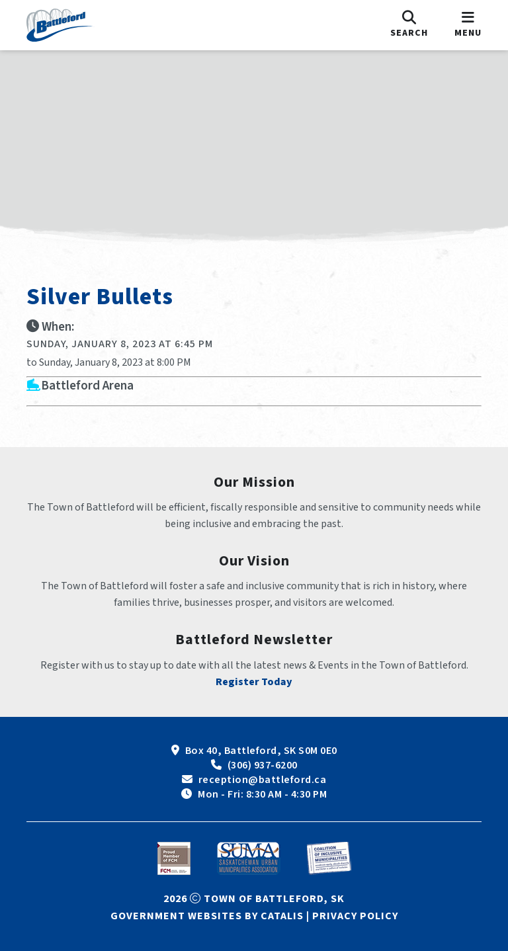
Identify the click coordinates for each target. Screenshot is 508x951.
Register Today (254, 682)
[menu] (468, 25)
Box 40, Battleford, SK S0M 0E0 (261, 750)
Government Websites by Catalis (207, 916)
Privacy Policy (355, 916)
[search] (409, 25)
